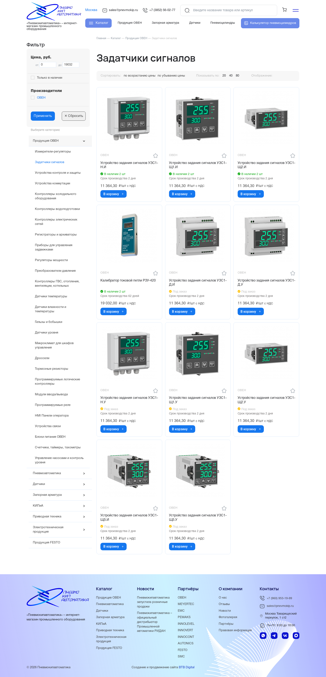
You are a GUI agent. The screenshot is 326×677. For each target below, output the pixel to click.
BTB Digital (186, 667)
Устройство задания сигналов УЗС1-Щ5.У (192, 520)
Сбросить (73, 116)
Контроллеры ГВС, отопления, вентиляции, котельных (57, 283)
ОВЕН (41, 97)
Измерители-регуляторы (53, 151)
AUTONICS (186, 643)
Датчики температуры (51, 296)
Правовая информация (235, 631)
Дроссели (42, 358)
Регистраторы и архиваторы (56, 234)
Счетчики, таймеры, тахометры (58, 447)
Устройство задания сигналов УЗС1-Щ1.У (192, 402)
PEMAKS (184, 618)
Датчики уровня (46, 332)
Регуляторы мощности (51, 260)
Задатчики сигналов (49, 162)
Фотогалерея (228, 618)
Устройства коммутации (52, 183)
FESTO (183, 650)
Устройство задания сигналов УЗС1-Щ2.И (261, 165)
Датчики (39, 484)
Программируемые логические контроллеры (57, 381)
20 (224, 75)
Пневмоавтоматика (47, 473)
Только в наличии (49, 77)
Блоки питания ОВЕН (50, 436)
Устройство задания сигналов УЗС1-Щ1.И (192, 165)
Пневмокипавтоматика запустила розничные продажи (153, 603)
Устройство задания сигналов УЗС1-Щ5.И (124, 520)
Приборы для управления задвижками (53, 247)
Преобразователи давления (55, 270)
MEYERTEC (186, 605)
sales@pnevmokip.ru (120, 10)
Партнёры (226, 624)
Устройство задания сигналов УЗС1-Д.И (192, 284)
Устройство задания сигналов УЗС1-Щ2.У (261, 402)
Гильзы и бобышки (48, 322)
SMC (181, 656)
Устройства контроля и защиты (58, 172)
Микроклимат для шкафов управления (54, 345)
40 (230, 75)
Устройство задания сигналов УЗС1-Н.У (124, 402)
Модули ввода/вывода (51, 394)
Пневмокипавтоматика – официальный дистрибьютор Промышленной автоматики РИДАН (155, 623)
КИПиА (38, 505)
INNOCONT (186, 637)
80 (237, 75)
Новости (225, 611)
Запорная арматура (47, 494)
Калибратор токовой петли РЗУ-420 (128, 281)
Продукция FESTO (46, 542)
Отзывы (224, 605)
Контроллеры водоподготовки (57, 209)
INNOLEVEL (186, 624)
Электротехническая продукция (48, 529)
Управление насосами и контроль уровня (59, 460)
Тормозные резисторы (51, 368)
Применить (43, 116)
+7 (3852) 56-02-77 (159, 10)
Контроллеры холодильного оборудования (55, 196)
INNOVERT (185, 631)
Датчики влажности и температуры (50, 309)
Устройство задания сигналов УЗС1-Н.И (124, 165)
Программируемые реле (52, 405)
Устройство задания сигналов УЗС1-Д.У (261, 284)
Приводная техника (47, 516)
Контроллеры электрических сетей (56, 222)
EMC (181, 611)
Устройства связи (48, 426)
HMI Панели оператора (52, 415)
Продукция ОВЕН (46, 140)
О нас (223, 598)
